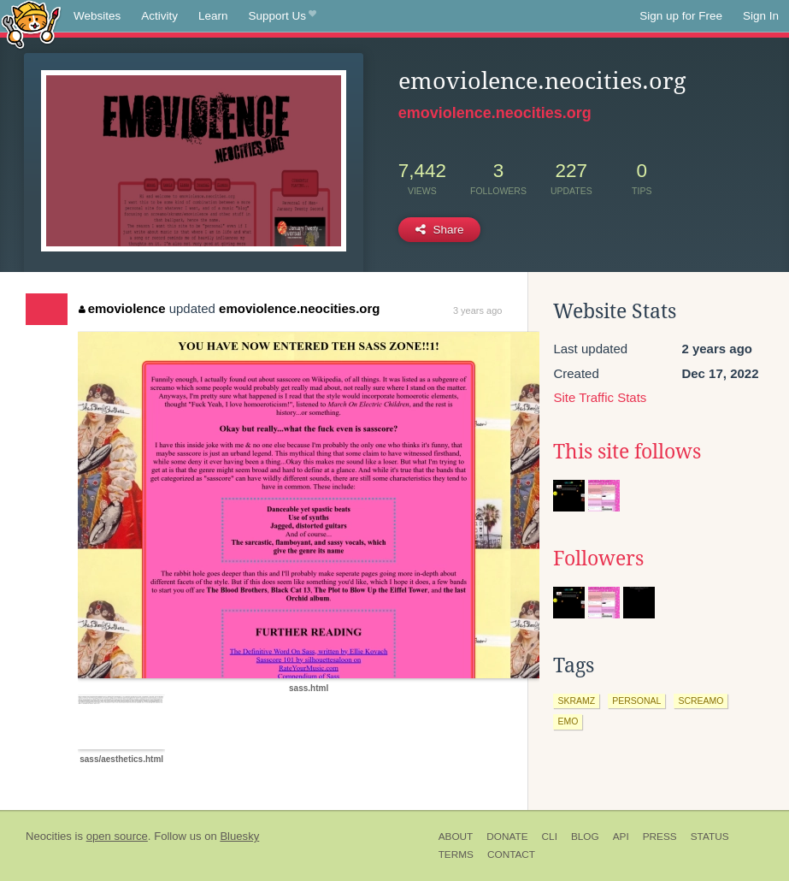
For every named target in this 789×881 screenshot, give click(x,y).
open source (117, 836)
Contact (511, 854)
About (456, 837)
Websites (97, 15)
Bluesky (239, 836)
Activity (159, 15)
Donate (506, 837)
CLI (549, 837)
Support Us (282, 16)
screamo (700, 700)
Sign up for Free (680, 15)
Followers (598, 558)
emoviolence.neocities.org (495, 112)
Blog (585, 837)
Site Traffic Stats (599, 397)
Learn (213, 15)
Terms (456, 854)
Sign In (761, 15)
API (621, 837)
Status (710, 837)
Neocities (49, 836)
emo (567, 721)
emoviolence (122, 308)
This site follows (627, 451)
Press (660, 837)
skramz (576, 700)
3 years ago (477, 310)
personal (636, 700)
